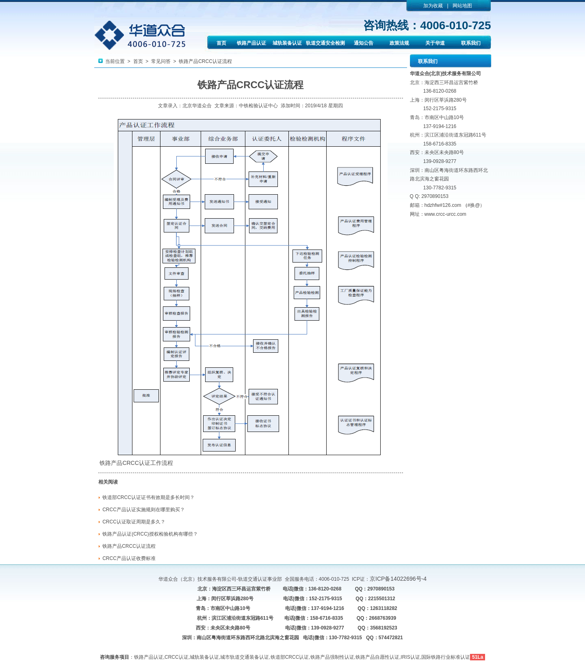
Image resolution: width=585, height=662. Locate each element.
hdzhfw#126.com (443, 205)
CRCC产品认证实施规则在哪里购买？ (143, 509)
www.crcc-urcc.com (445, 214)
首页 (221, 43)
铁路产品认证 (251, 43)
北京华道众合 (197, 106)
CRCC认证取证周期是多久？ (133, 522)
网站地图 (462, 6)
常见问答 (161, 61)
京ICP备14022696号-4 (398, 578)
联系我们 (471, 43)
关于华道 (435, 43)
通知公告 (363, 43)
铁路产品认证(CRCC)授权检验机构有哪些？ (150, 534)
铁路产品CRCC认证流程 (129, 546)
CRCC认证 (136, 463)
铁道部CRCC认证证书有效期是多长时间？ (148, 497)
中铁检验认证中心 (258, 106)
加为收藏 (433, 6)
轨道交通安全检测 (325, 43)
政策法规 (399, 43)
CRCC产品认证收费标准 (129, 558)
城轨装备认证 (287, 43)
